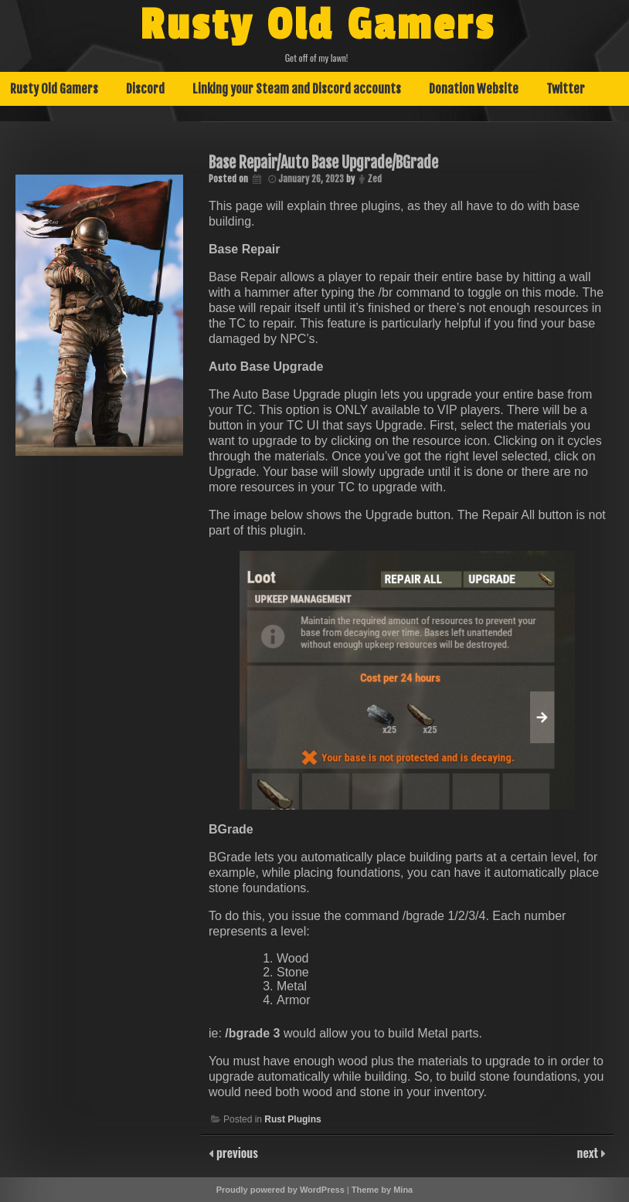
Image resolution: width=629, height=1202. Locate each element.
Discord (145, 89)
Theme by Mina (382, 1189)
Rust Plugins (292, 1119)
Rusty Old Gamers (317, 25)
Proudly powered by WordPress (280, 1189)
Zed (374, 179)
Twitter (565, 89)
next (589, 1152)
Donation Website (473, 89)
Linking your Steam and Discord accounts (296, 89)
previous (235, 1152)
